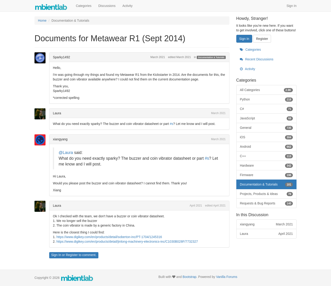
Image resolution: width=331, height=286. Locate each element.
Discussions (107, 6)
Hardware (266, 165)
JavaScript (266, 118)
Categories (83, 6)
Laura (57, 113)
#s (171, 124)
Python (266, 99)
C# (266, 108)
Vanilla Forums (226, 277)
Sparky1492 (61, 57)
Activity (127, 6)
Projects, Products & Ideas (266, 194)
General (266, 127)
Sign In (291, 6)
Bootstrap (189, 277)
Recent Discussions (257, 59)
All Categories (266, 90)
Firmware (266, 175)
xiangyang (60, 139)
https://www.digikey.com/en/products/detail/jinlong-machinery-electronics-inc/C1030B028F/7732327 (127, 241)
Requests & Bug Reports (266, 203)
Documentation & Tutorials (211, 57)
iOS (266, 137)
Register (72, 255)
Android (266, 146)
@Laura (66, 152)
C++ (266, 156)
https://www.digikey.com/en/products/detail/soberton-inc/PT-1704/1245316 (109, 237)
